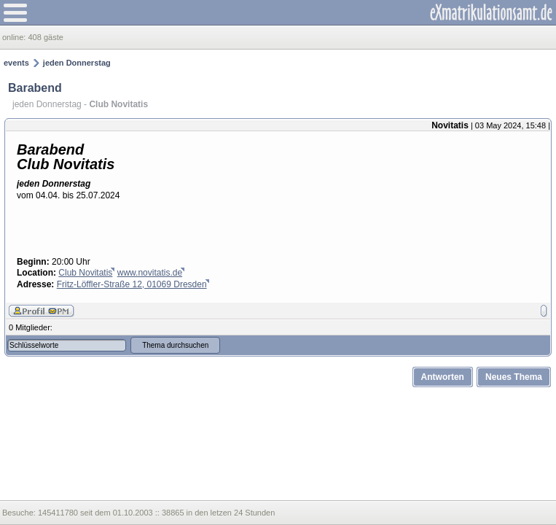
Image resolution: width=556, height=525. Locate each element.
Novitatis (450, 125)
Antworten (442, 377)
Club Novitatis (85, 273)
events (16, 62)
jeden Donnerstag (77, 62)
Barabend (35, 88)
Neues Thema (513, 377)
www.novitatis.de (149, 273)
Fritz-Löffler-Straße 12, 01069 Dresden (132, 284)
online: (15, 37)
